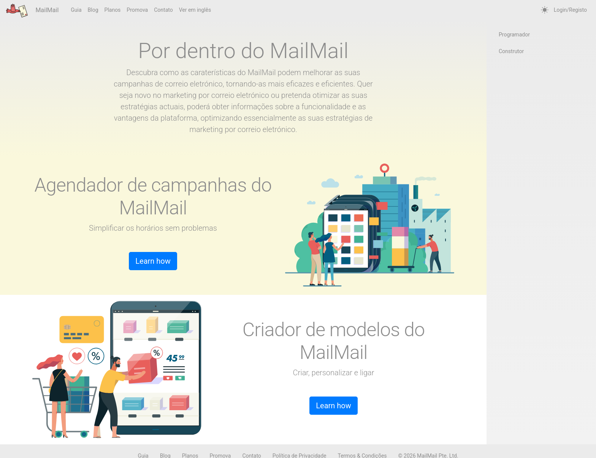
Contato (163, 10)
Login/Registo (570, 10)
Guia (76, 10)
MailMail (32, 10)
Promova (137, 10)
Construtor (511, 51)
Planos (113, 10)
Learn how (153, 261)
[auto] (545, 10)
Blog (93, 10)
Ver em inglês (195, 10)
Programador (514, 34)
